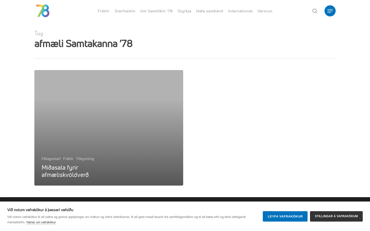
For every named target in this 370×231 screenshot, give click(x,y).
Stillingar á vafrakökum (336, 216)
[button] (330, 11)
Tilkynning (85, 158)
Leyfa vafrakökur (285, 216)
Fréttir (68, 158)
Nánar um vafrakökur (41, 222)
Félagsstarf (51, 158)
